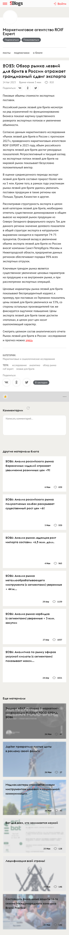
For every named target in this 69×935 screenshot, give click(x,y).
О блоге (38, 52)
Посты (6, 52)
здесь (29, 340)
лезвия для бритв (25, 369)
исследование (19, 365)
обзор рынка (49, 365)
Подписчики (21, 52)
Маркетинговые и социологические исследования (29, 359)
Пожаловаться (31, 39)
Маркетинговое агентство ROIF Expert (33, 32)
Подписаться (12, 39)
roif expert (8, 369)
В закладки (41, 382)
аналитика (34, 365)
